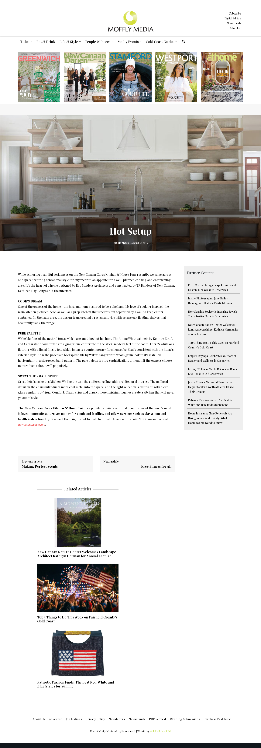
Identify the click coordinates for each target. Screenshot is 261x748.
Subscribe (235, 13)
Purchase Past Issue (217, 719)
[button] (183, 41)
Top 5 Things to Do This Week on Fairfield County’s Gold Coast (77, 619)
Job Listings (74, 719)
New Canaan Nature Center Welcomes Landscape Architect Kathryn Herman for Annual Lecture (213, 329)
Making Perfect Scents (40, 466)
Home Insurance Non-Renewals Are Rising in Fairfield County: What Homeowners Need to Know (210, 418)
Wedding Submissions (185, 719)
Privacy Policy (95, 719)
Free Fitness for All (156, 466)
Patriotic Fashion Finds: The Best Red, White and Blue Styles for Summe (75, 684)
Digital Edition (233, 18)
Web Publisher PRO (160, 731)
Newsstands (234, 23)
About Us (39, 719)
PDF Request (157, 719)
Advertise (235, 28)
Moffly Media (121, 242)
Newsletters (117, 719)
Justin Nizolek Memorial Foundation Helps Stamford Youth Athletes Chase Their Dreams (211, 387)
